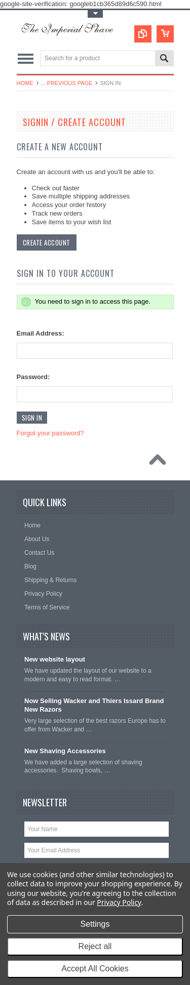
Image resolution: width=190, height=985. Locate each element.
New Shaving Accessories (65, 751)
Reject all (95, 946)
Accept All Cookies (95, 968)
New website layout (54, 659)
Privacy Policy (119, 902)
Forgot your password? (50, 433)
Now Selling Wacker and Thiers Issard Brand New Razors (94, 705)
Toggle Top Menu (95, 14)
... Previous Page (67, 83)
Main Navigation (25, 59)
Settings (95, 924)
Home (25, 83)
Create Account (46, 242)
